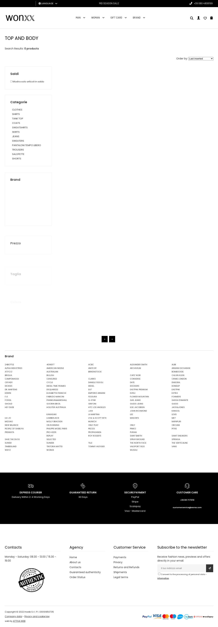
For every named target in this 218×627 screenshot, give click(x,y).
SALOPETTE (18, 154)
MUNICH (92, 421)
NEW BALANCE (11, 425)
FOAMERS (176, 396)
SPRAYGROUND (137, 439)
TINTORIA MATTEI (55, 446)
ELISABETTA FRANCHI (56, 393)
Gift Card (116, 17)
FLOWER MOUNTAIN (139, 396)
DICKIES (8, 385)
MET (174, 418)
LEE (131, 414)
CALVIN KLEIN (178, 375)
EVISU (132, 393)
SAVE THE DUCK (12, 439)
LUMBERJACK (53, 418)
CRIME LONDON (179, 378)
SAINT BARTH (136, 435)
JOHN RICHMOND (138, 410)
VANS (174, 446)
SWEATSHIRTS (20, 127)
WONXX (50, 450)
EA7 (90, 389)
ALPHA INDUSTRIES (13, 368)
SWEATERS (18, 141)
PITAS (174, 428)
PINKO (133, 428)
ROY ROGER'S (94, 435)
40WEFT (50, 364)
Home (73, 557)
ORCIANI (176, 425)
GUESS (175, 403)
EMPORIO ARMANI (96, 393)
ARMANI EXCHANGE (181, 368)
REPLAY (50, 435)
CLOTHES (17, 109)
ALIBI (174, 364)
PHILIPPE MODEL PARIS (57, 428)
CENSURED (52, 378)
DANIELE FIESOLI (95, 382)
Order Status (77, 577)
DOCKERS (134, 385)
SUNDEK (50, 442)
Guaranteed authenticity (85, 572)
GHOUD (8, 403)
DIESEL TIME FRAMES (56, 385)
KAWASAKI (52, 414)
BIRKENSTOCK (95, 371)
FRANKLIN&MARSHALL (57, 400)
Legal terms (121, 577)
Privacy (118, 562)
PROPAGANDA (94, 432)
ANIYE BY (92, 368)
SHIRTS (16, 114)
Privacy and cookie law (37, 616)
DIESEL (91, 385)
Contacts (75, 567)
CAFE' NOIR (135, 375)
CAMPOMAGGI (12, 378)
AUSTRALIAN (52, 371)
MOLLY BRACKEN (54, 421)
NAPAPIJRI (176, 421)
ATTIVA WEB (19, 621)
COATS (16, 123)
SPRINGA (176, 439)
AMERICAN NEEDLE (55, 368)
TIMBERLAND (10, 446)
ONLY (132, 425)
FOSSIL (8, 400)
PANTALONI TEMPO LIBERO (26, 145)
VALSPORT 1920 (137, 446)
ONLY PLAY (93, 425)
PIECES (91, 428)
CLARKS (92, 378)
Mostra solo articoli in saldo (27, 81)
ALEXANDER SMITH (138, 364)
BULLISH (50, 375)
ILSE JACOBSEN (137, 407)
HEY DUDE (9, 407)
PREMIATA (9, 432)
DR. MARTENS (11, 389)
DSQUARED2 (52, 389)
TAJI (90, 442)
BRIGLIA (8, 375)
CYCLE (50, 382)
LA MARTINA (93, 414)
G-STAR (92, 400)
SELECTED (51, 439)
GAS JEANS (135, 400)
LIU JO (8, 418)
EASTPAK (176, 389)
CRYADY (9, 382)
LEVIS (174, 414)
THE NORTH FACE (138, 442)
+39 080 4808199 (203, 3)
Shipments (120, 572)
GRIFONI (92, 403)
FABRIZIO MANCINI (55, 396)
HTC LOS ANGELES (97, 407)
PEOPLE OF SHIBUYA (14, 428)
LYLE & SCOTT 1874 (97, 418)
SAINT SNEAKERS (180, 435)
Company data (13, 616)
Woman (95, 17)
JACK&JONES (178, 407)
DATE (132, 382)
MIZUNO (9, 421)
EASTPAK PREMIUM (139, 389)
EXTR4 (175, 393)
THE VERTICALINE (180, 442)
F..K (6, 396)
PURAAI (133, 432)
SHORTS (16, 158)
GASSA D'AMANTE (180, 400)
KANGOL (176, 410)
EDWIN (8, 393)
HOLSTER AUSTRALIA (56, 407)
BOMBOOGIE (178, 371)
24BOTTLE (9, 364)
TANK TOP (17, 118)
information (163, 578)
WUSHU (133, 450)
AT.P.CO (8, 371)
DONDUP (176, 385)
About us (75, 562)
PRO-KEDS (51, 432)
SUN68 (8, 442)
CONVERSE (135, 378)
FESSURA (92, 396)
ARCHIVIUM (135, 368)
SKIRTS (16, 132)
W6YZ (8, 450)
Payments (120, 557)
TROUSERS (18, 149)
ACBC (91, 364)
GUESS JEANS (136, 403)
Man (78, 17)
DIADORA (176, 382)
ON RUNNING (53, 425)
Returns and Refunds (126, 567)
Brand (136, 17)
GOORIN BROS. (54, 403)
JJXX (90, 410)
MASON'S (134, 418)
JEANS (15, 136)
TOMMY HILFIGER (96, 446)
